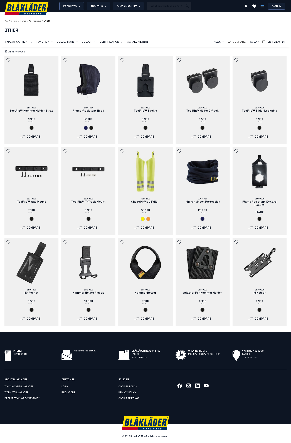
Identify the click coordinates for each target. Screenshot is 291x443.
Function (45, 42)
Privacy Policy (127, 392)
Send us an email (85, 351)
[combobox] (218, 42)
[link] (31, 100)
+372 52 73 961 (20, 354)
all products (35, 21)
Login (64, 387)
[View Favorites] (254, 6)
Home (23, 21)
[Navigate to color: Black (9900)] (32, 128)
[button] (8, 60)
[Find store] (246, 7)
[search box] (165, 6)
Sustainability (129, 6)
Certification (112, 42)
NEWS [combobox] (217, 42)
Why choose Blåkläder (19, 387)
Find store (68, 392)
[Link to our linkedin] (197, 386)
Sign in (276, 6)
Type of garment (19, 42)
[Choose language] (262, 6)
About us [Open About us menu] (99, 6)
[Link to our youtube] (206, 386)
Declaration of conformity (22, 398)
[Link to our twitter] (188, 386)
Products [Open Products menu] (72, 6)
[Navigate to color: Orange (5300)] (148, 219)
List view (277, 42)
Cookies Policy (127, 387)
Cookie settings (129, 398)
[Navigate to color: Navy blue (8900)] (86, 128)
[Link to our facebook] (180, 386)
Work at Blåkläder (16, 392)
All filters (137, 42)
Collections (68, 42)
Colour (89, 42)
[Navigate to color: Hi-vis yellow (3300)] (143, 219)
